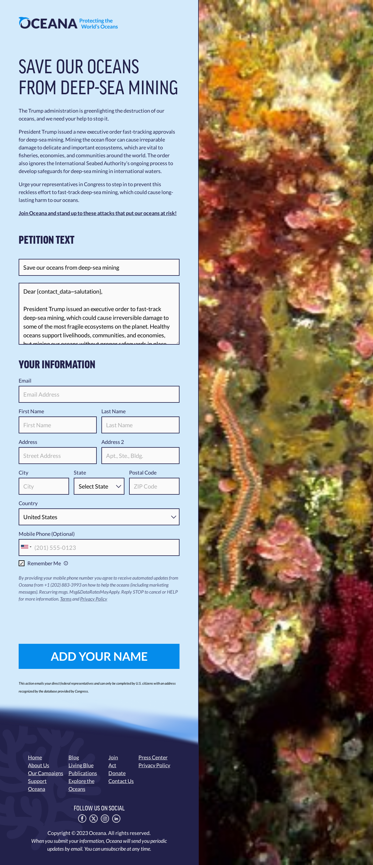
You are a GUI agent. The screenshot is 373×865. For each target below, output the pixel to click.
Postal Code (142, 472)
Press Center (153, 757)
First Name (31, 411)
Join (113, 757)
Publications (82, 773)
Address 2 (112, 442)
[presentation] (63, 618)
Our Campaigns (45, 773)
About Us (38, 765)
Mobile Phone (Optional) (47, 534)
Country (28, 503)
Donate (117, 773)
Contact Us (121, 781)
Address (28, 442)
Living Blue (81, 765)
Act (112, 765)
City (23, 472)
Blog (73, 757)
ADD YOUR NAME (99, 656)
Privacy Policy (93, 598)
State (80, 472)
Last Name (113, 411)
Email (25, 380)
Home (35, 757)
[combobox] (26, 547)
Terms (65, 598)
